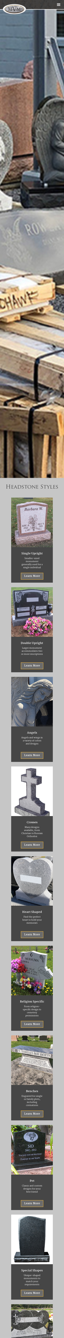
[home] (26, 9)
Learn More (32, 666)
